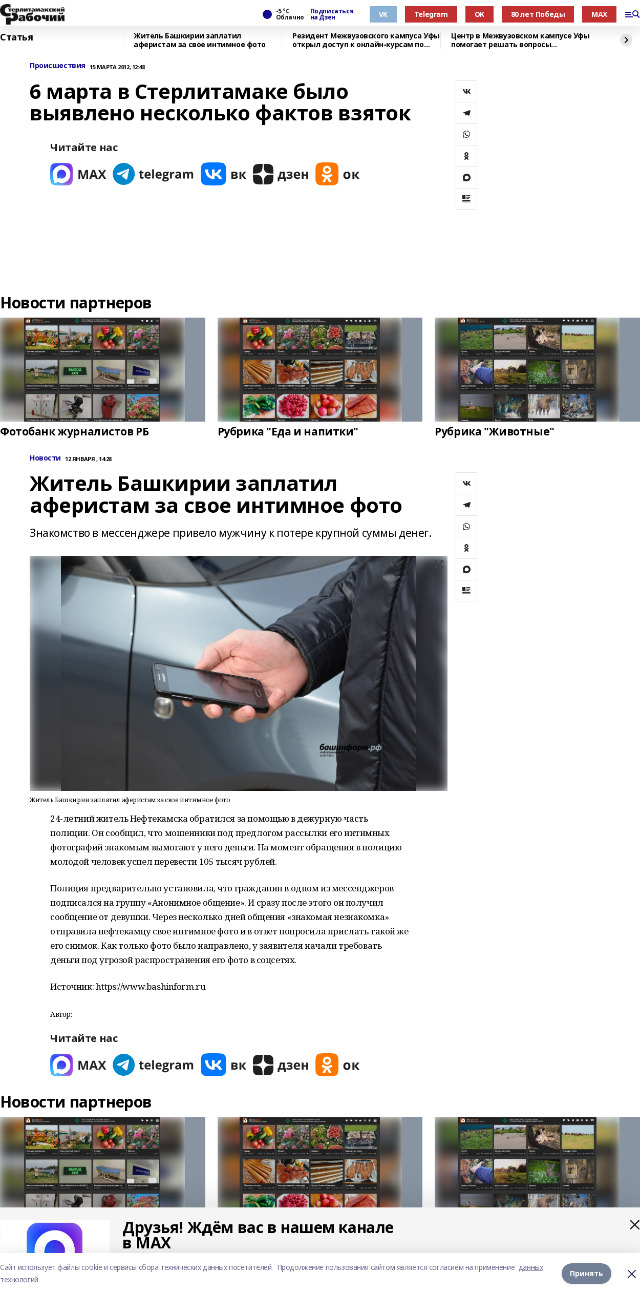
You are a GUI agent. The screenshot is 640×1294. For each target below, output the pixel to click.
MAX (599, 14)
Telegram (431, 14)
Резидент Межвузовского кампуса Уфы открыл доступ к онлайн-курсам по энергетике (366, 40)
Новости (45, 458)
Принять (586, 1273)
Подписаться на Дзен (331, 14)
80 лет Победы (538, 14)
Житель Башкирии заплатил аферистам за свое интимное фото (200, 40)
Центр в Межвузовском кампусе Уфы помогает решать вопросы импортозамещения (520, 40)
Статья (16, 37)
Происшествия (58, 65)
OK (479, 14)
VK (383, 14)
